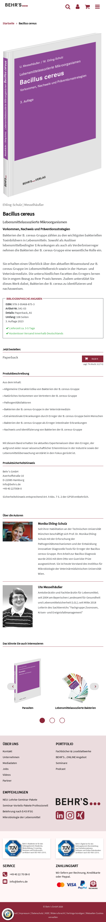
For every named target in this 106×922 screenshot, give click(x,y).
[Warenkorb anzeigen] (87, 6)
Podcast (60, 769)
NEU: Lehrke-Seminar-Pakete (20, 799)
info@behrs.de (12, 484)
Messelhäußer (34, 205)
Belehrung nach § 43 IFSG (18, 811)
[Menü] (97, 6)
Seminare (61, 763)
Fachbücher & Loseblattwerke (73, 751)
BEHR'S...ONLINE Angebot (71, 757)
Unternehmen (11, 757)
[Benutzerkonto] (77, 6)
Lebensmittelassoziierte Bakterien (75, 708)
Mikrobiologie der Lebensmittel (21, 817)
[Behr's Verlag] (16, 4)
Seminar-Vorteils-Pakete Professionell (25, 805)
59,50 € (91, 358)
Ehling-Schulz (12, 205)
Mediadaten (10, 763)
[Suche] (67, 6)
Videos (7, 774)
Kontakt (7, 751)
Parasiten (27, 708)
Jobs (6, 769)
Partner (7, 780)
